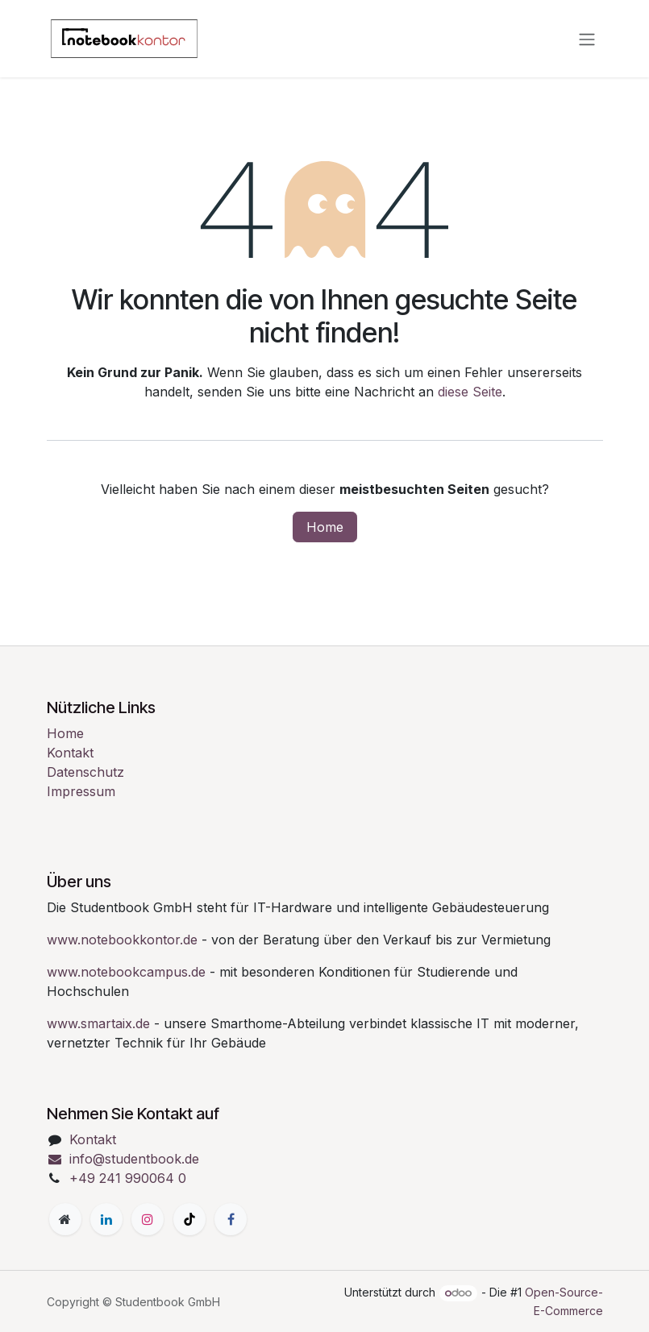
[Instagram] (147, 1219)
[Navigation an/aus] (587, 39)
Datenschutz (85, 772)
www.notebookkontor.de (122, 940)
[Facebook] (230, 1219)
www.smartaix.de (98, 1023)
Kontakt (70, 753)
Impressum (81, 791)
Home (324, 527)
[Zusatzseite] (65, 1219)
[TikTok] (189, 1219)
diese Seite (470, 392)
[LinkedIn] (106, 1219)
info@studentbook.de (123, 1159)
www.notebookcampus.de (126, 972)
